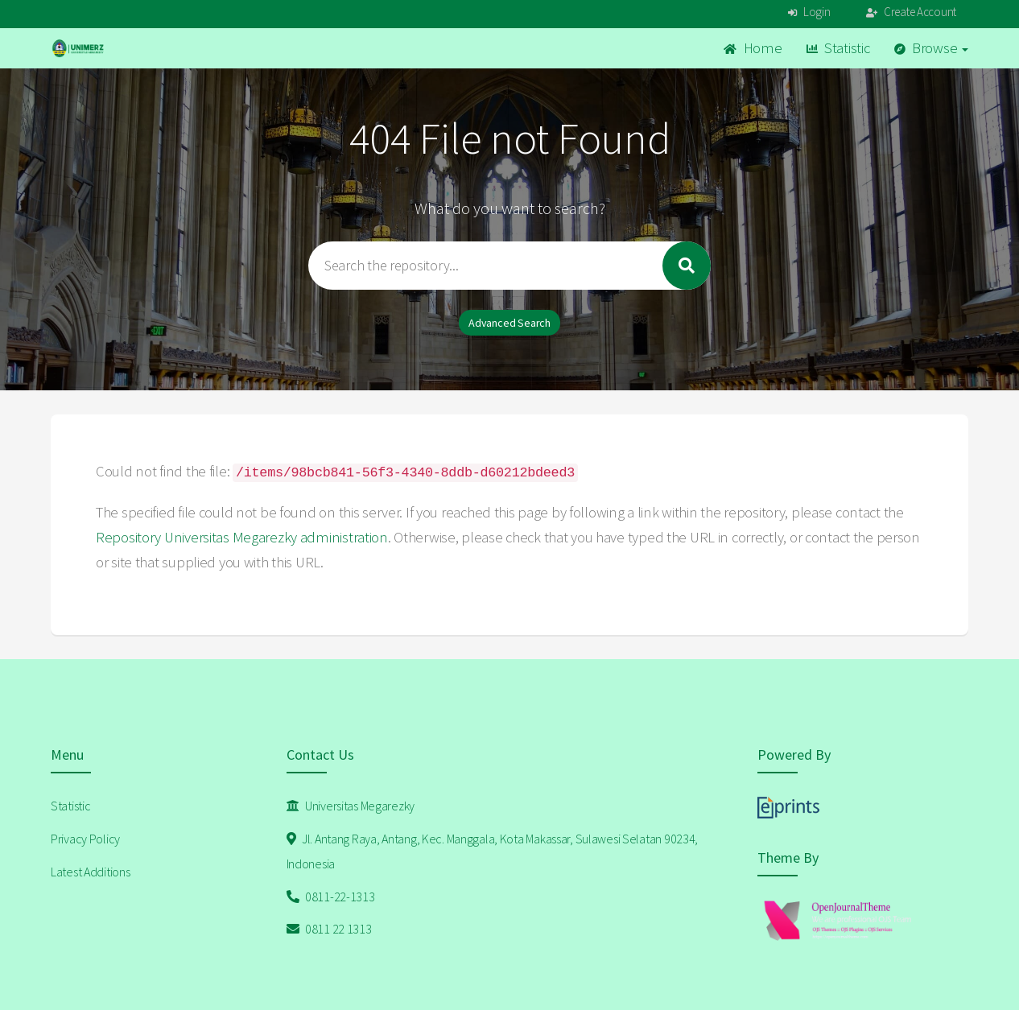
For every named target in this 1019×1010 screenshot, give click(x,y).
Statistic (838, 48)
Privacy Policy (85, 839)
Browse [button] (931, 48)
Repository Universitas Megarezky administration (242, 537)
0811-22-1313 (331, 896)
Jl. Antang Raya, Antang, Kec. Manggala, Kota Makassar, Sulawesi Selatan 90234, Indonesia (493, 851)
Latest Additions (90, 872)
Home (753, 48)
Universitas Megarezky (351, 806)
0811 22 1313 (329, 929)
